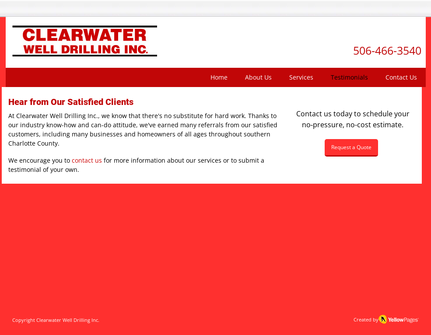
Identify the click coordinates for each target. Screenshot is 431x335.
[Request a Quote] (351, 148)
